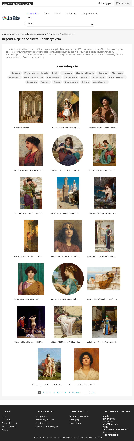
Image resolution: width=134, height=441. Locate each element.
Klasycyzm (103, 73)
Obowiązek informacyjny (47, 426)
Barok (54, 73)
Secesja (56, 82)
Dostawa (6, 419)
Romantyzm (14, 77)
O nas (4, 416)
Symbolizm (32, 82)
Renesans (15, 73)
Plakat (57, 13)
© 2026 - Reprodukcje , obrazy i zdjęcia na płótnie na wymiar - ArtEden (68, 437)
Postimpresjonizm (117, 77)
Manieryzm (67, 73)
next (78, 392)
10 (73, 392)
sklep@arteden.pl (110, 435)
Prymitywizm (98, 77)
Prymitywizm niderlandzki (36, 73)
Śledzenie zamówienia (79, 416)
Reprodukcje (33, 13)
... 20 (93, 392)
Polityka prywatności (45, 419)
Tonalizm (45, 82)
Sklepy (5, 430)
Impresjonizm (70, 77)
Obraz (47, 13)
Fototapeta (71, 13)
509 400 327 (26, 3)
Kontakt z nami (8, 426)
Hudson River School (33, 77)
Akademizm (117, 73)
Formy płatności (9, 423)
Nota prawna (41, 416)
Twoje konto (80, 411)
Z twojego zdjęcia (89, 13)
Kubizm (85, 82)
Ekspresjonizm (71, 82)
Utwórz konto (75, 423)
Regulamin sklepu (43, 423)
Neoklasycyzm (53, 77)
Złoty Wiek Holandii (85, 73)
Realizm (84, 77)
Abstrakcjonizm (100, 82)
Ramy (29, 17)
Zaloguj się (74, 419)
